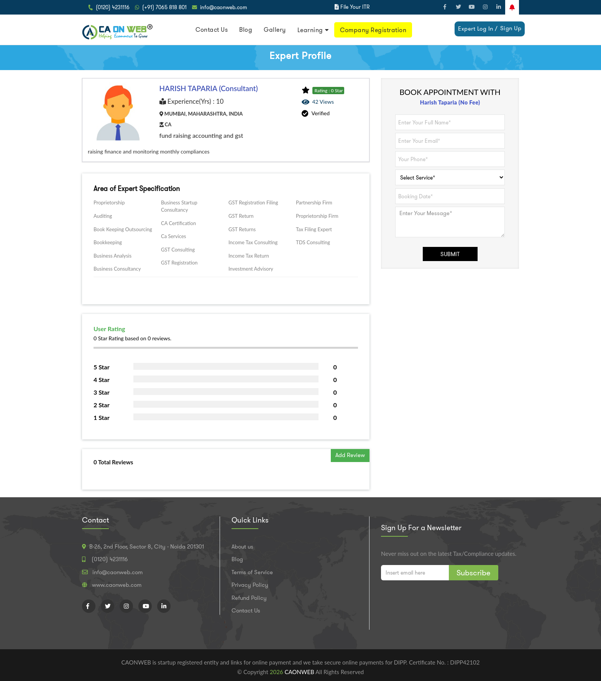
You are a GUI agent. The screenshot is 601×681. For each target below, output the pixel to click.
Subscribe (473, 572)
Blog (245, 29)
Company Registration (373, 30)
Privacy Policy (250, 585)
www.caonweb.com (116, 585)
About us (242, 546)
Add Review (350, 455)
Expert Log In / (478, 28)
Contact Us (211, 29)
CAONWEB (299, 671)
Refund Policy (249, 598)
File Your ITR (354, 7)
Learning (310, 30)
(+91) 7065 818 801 (164, 7)
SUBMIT (450, 254)
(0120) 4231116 (113, 7)
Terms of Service (252, 572)
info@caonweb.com (223, 7)
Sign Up (511, 28)
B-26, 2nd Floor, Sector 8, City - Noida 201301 (146, 546)
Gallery (275, 29)
